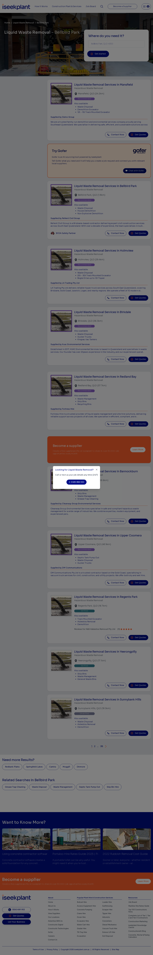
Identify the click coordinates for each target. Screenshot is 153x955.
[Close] (96, 469)
